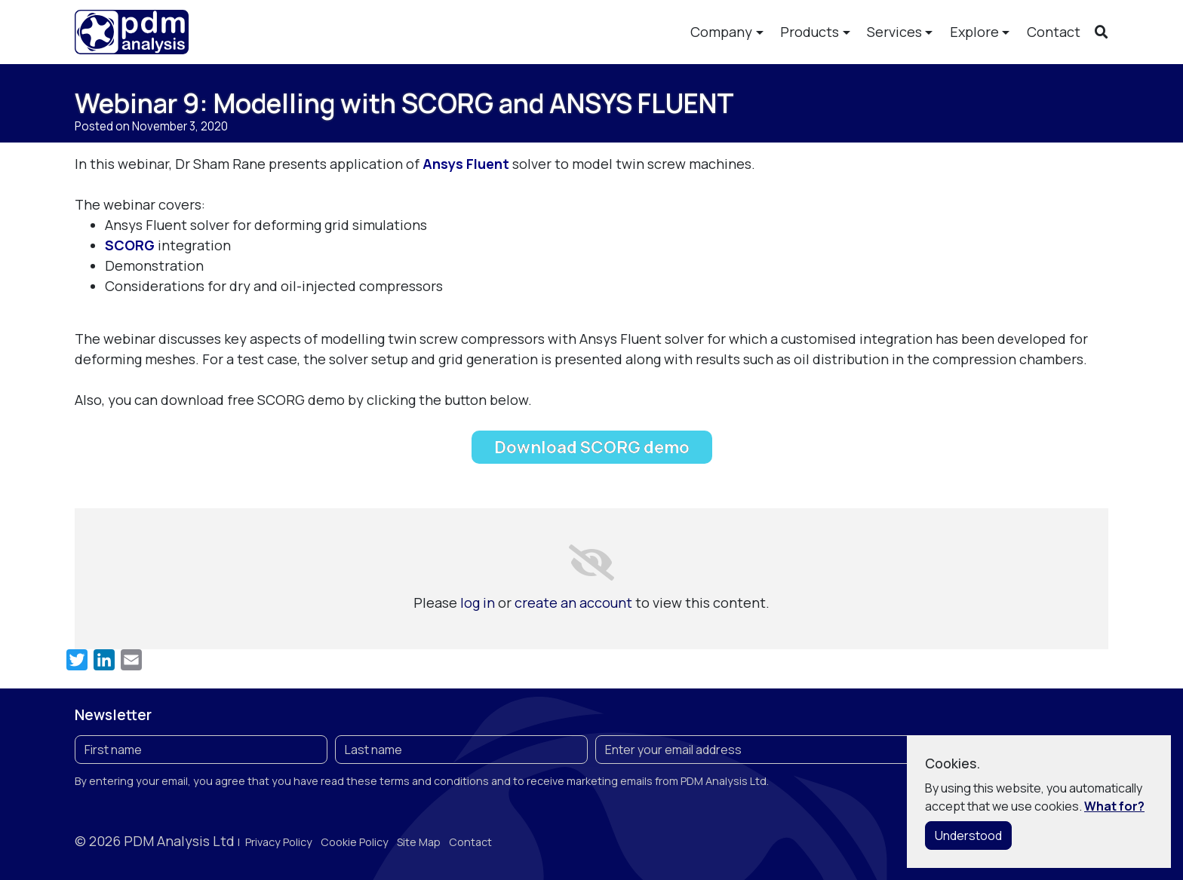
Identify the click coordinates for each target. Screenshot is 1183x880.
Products (809, 32)
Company (721, 32)
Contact (1053, 32)
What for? (1114, 806)
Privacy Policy (278, 842)
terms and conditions (434, 781)
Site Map (419, 842)
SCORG (130, 245)
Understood (968, 835)
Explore (974, 32)
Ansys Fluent (467, 164)
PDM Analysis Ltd (179, 841)
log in (477, 602)
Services (894, 32)
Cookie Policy (355, 842)
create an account (573, 602)
